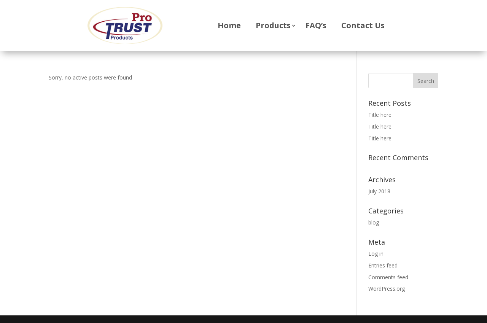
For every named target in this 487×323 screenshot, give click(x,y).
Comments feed (388, 277)
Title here (380, 114)
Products (273, 25)
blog (373, 222)
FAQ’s (316, 25)
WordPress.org (386, 288)
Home (229, 25)
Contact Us (363, 25)
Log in (376, 253)
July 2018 (379, 191)
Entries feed (383, 265)
